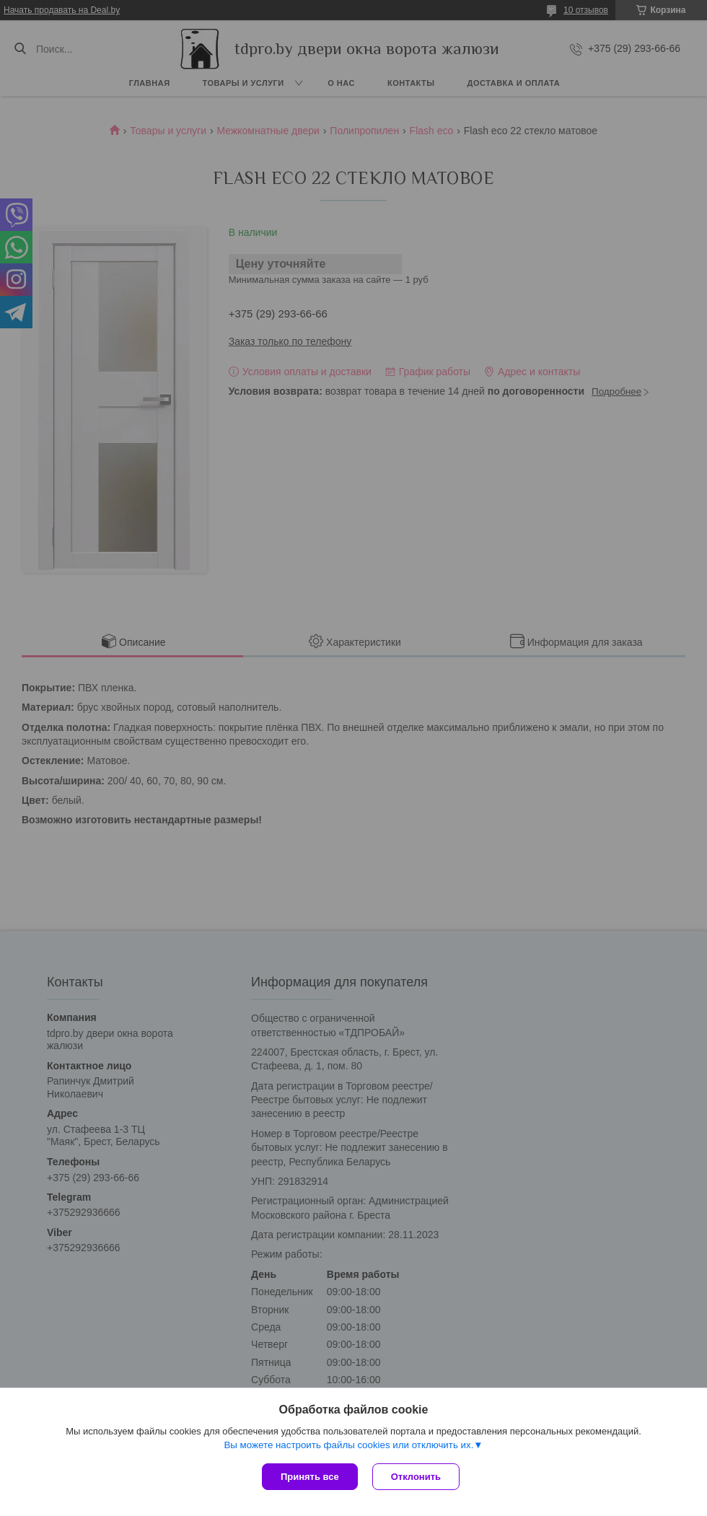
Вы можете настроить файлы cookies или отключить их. (348, 1445)
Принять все (310, 1476)
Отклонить (416, 1476)
